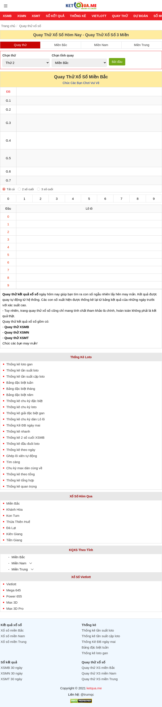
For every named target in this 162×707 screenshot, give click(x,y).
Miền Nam (101, 45)
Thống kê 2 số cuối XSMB (25, 437)
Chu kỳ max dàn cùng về (24, 468)
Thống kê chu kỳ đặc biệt (24, 401)
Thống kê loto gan (19, 364)
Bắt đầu (117, 61)
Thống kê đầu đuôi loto (23, 443)
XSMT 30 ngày (11, 679)
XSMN (21, 16)
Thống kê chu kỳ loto (21, 407)
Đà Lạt (11, 528)
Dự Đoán (141, 16)
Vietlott (99, 16)
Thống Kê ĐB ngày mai (23, 425)
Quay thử (120, 16)
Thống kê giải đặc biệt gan (25, 413)
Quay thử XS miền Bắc (98, 667)
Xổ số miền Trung (14, 642)
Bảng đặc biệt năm (19, 395)
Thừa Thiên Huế (18, 522)
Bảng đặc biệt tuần (19, 382)
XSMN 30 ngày (12, 673)
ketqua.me (94, 688)
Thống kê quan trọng (21, 486)
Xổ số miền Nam (13, 636)
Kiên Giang (14, 534)
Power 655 (14, 596)
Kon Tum (12, 515)
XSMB (7, 16)
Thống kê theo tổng (20, 474)
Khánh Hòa (14, 509)
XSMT (36, 16)
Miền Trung (141, 45)
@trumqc (87, 694)
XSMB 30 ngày (11, 667)
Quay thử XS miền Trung (100, 679)
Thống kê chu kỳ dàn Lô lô (25, 419)
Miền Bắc (60, 45)
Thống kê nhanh (18, 431)
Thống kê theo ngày (20, 450)
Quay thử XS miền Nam (99, 673)
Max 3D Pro (14, 608)
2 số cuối (28, 189)
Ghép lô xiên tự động (21, 456)
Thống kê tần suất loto (22, 370)
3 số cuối (47, 189)
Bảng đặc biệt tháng (20, 388)
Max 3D (12, 602)
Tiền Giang (14, 540)
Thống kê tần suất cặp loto (25, 376)
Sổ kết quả (55, 16)
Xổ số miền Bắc (12, 630)
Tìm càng (13, 462)
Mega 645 (13, 590)
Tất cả (11, 189)
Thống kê (78, 16)
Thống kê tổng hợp (20, 480)
